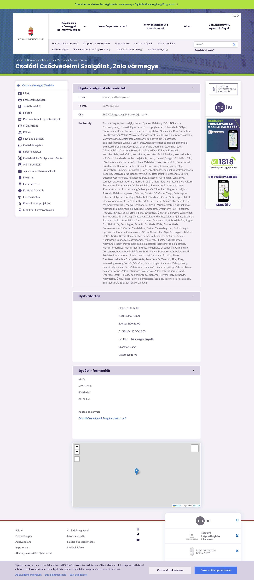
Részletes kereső (204, 50)
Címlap (19, 60)
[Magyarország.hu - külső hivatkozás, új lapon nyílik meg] (203, 521)
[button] (136, 88)
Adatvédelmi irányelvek (28, 575)
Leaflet (177, 506)
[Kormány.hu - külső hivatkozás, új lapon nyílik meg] (203, 551)
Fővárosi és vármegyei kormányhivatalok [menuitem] (72, 26)
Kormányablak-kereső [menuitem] (113, 26)
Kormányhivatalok (31, 33)
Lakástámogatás (76, 536)
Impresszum (22, 547)
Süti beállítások (78, 575)
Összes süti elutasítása (167, 570)
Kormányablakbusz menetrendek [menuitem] (156, 26)
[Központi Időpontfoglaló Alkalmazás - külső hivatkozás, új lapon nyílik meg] (203, 536)
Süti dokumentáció (55, 575)
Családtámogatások (130, 49)
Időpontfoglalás (166, 43)
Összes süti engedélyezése (208, 570)
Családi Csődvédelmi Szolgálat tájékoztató (102, 418)
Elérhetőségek (60, 49)
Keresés (234, 45)
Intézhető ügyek (143, 43)
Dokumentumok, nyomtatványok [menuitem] (219, 26)
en (238, 16)
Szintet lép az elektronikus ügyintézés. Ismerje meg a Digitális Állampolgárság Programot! (127, 4)
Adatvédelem (23, 542)
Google (196, 506)
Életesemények (158, 49)
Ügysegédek (122, 43)
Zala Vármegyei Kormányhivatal (69, 60)
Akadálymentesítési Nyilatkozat (33, 553)
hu (233, 16)
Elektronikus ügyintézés (81, 542)
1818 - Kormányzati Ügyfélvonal (92, 49)
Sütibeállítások (75, 547)
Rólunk (19, 530)
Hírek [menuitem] (187, 26)
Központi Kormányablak (96, 43)
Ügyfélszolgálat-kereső (65, 43)
